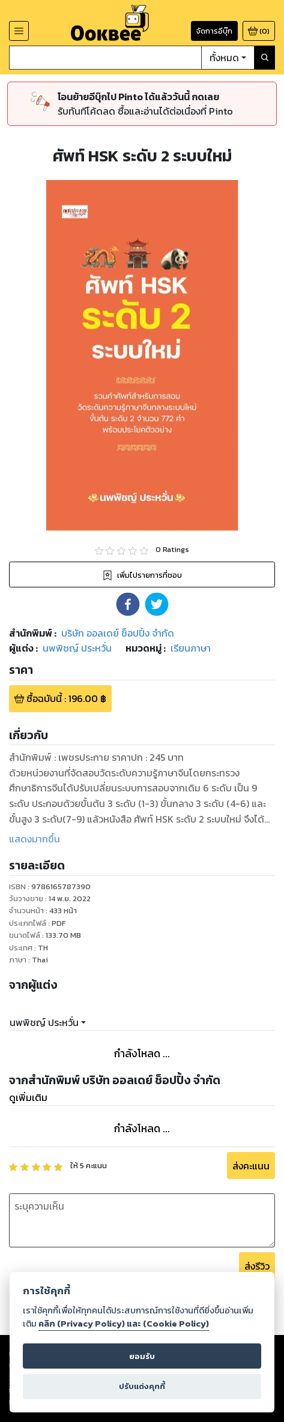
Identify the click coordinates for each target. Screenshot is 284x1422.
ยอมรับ (142, 1356)
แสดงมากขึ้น (34, 839)
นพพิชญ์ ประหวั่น (44, 1022)
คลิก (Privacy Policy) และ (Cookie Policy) (123, 1323)
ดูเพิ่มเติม (28, 1097)
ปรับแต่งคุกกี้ (142, 1386)
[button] (128, 604)
